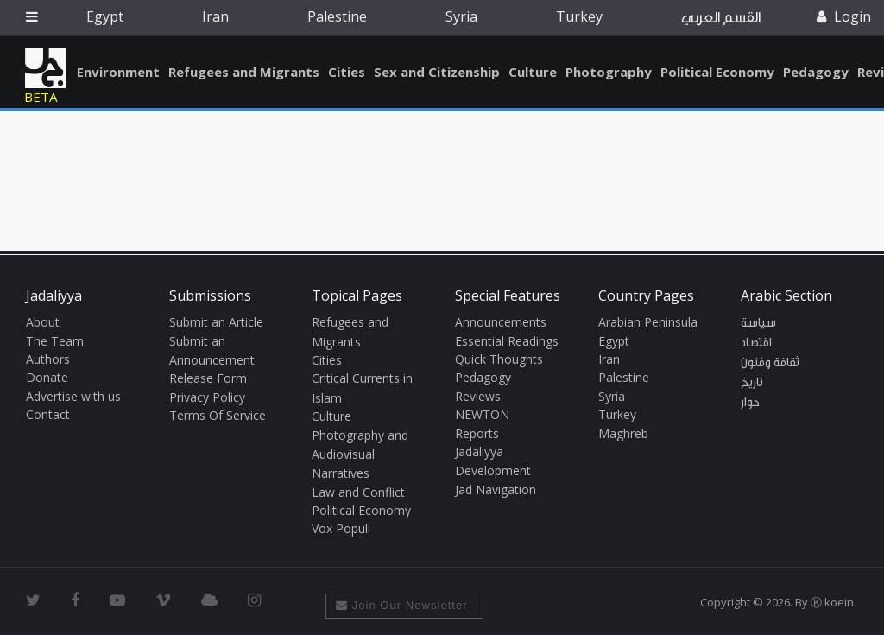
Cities (346, 71)
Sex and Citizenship (437, 71)
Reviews (478, 396)
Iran (215, 16)
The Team (55, 341)
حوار (750, 403)
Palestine (337, 16)
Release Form (208, 378)
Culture (532, 71)
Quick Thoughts (499, 359)
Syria (461, 16)
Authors (48, 359)
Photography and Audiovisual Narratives (360, 454)
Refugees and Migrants (243, 71)
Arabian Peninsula (648, 322)
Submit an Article (216, 322)
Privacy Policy (207, 397)
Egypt (104, 16)
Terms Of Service (217, 415)
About (43, 322)
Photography (608, 71)
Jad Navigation (495, 489)
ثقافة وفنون (770, 363)
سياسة (758, 323)
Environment (118, 71)
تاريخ (752, 383)
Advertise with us (73, 396)
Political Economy (717, 71)
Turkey (579, 16)
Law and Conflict (358, 492)
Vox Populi (341, 528)
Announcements (500, 322)
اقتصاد (756, 343)
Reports (477, 433)
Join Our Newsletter (402, 605)
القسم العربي (721, 18)
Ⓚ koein (832, 602)
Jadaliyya (45, 68)
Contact (48, 414)
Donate (47, 377)
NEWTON (482, 414)
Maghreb (623, 433)
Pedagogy (816, 71)
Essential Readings (507, 341)
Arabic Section (786, 295)
